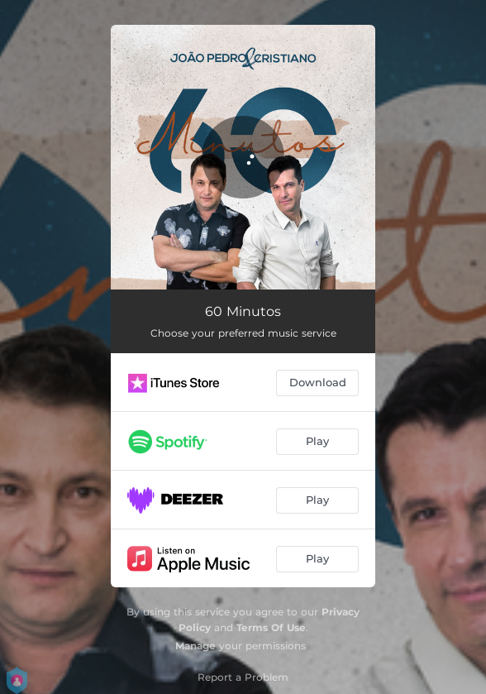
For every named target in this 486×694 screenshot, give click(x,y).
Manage (195, 645)
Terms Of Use (271, 627)
